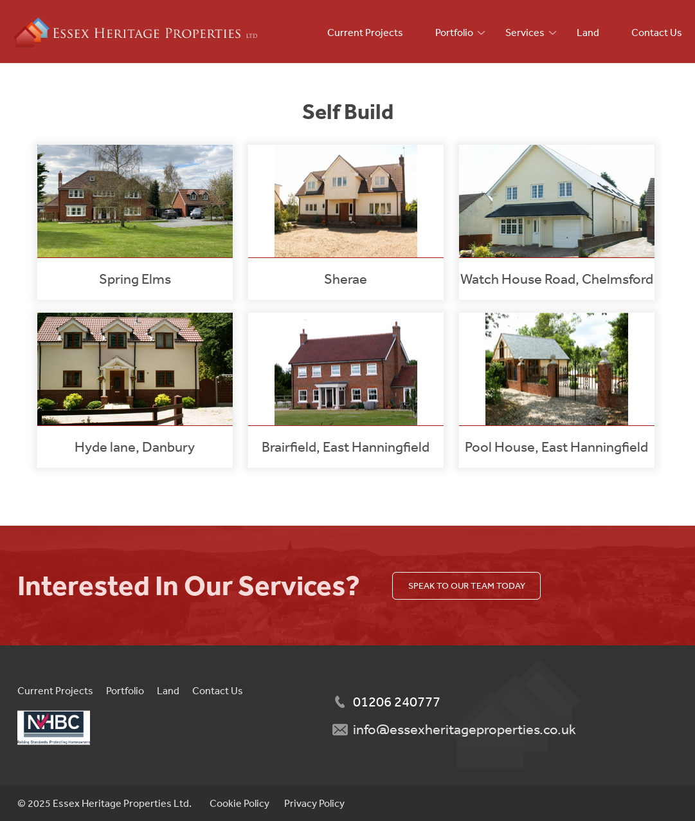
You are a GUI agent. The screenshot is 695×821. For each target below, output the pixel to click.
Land (588, 32)
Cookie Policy (239, 803)
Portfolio (454, 32)
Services (525, 32)
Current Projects (365, 32)
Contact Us (656, 32)
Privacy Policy (314, 803)
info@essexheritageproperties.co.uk (464, 729)
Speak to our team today (466, 585)
